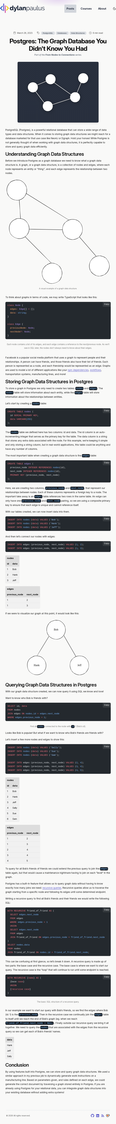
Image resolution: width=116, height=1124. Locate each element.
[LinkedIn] (98, 1116)
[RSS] (103, 1116)
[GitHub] (92, 1116)
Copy (106, 304)
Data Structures (78, 33)
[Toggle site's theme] (114, 8)
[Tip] (108, 1116)
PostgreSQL (48, 33)
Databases (62, 33)
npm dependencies (78, 370)
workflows (95, 370)
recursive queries (51, 887)
